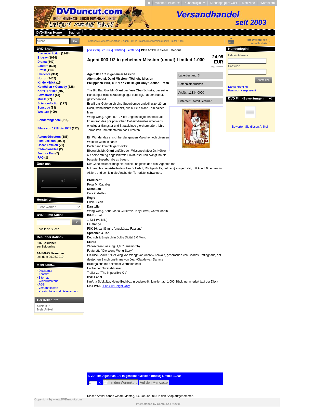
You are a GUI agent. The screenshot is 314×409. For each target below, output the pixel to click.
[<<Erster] (93, 50)
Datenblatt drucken (190, 84)
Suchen (74, 32)
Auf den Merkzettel (154, 382)
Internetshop (144, 403)
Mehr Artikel (44, 309)
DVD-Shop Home (49, 32)
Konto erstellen (238, 87)
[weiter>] (119, 50)
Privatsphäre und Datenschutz (58, 291)
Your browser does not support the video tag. (59, 180)
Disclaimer (45, 271)
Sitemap (44, 277)
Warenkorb (268, 3)
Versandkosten (48, 288)
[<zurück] (107, 50)
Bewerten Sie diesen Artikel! (250, 126)
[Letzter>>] (133, 50)
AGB (42, 284)
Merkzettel (248, 3)
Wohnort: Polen (167, 3)
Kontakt (44, 274)
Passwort (234, 66)
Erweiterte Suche (48, 229)
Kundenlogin (194, 3)
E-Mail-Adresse (238, 55)
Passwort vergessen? (242, 90)
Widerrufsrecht (48, 281)
